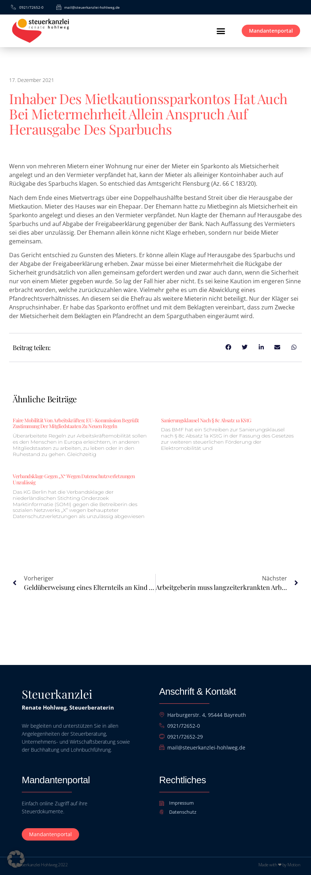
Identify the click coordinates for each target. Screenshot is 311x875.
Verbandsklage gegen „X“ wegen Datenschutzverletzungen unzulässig (74, 479)
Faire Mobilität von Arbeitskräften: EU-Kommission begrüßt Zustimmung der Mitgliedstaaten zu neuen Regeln (76, 423)
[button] (221, 31)
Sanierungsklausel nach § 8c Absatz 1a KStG (206, 420)
